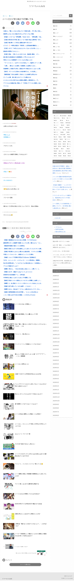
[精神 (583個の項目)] (55, 144)
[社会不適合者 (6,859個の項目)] (63, 116)
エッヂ (63, 33)
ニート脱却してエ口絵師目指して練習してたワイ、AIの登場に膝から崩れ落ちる (62, 206)
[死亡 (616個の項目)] (60, 142)
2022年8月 (56, 408)
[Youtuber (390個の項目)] (68, 151)
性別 (63, 81)
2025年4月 (56, 320)
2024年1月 (56, 375)
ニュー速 (63, 46)
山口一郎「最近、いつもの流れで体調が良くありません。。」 (62, 246)
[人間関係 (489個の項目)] (56, 149)
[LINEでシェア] (33, 23)
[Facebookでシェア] (17, 23)
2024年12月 (56, 334)
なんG (63, 40)
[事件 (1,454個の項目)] (69, 125)
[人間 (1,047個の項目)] (64, 130)
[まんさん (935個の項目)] (56, 135)
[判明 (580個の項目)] (64, 144)
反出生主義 (63, 67)
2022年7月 (56, 411)
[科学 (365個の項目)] (60, 153)
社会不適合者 (27, 228)
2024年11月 (56, 338)
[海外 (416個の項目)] (69, 149)
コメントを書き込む (25, 565)
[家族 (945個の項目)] (69, 132)
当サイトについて (68, 576)
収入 (17, 228)
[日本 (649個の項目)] (55, 142)
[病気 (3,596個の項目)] (56, 120)
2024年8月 (56, 349)
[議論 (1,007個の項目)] (63, 132)
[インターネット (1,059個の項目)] (57, 130)
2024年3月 (56, 367)
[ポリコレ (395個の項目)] (61, 151)
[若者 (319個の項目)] (69, 156)
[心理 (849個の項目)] (55, 137)
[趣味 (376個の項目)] (55, 153)
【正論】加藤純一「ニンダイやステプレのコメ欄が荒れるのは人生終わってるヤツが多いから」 (62, 187)
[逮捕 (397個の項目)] (55, 151)
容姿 (63, 78)
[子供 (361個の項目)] (65, 153)
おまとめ (57, 218)
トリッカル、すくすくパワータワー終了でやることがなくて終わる (62, 256)
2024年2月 (56, 371)
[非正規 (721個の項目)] (56, 139)
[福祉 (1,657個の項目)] (62, 123)
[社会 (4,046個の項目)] (64, 118)
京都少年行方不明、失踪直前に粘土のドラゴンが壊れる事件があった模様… (62, 263)
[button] (38, 23)
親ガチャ (63, 102)
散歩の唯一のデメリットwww (61, 241)
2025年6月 (56, 312)
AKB (63, 26)
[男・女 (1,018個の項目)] (56, 132)
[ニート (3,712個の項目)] (69, 118)
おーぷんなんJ (63, 36)
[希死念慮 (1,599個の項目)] (68, 123)
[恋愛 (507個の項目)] (64, 146)
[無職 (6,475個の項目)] (69, 116)
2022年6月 (56, 415)
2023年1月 (56, 389)
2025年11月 (56, 294)
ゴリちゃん (58, 227)
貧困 (63, 105)
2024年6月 (56, 356)
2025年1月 (56, 331)
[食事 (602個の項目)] (65, 142)
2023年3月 (56, 382)
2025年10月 (56, 298)
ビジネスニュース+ (63, 53)
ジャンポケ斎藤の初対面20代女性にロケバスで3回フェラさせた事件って (62, 179)
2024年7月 (56, 353)
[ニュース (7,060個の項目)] (56, 116)
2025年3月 (56, 323)
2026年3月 (56, 279)
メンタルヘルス (63, 57)
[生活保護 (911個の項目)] (63, 135)
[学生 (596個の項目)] (69, 142)
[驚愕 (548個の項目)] (55, 146)
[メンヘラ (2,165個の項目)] (56, 123)
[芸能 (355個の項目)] (69, 153)
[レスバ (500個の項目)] (69, 146)
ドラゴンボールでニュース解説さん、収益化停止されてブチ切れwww (62, 198)
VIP (63, 29)
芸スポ (63, 98)
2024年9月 (56, 345)
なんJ (4, 228)
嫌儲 (63, 71)
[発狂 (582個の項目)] (60, 144)
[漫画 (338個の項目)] (65, 156)
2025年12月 (56, 290)
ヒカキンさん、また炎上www (61, 251)
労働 (63, 64)
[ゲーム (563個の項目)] (69, 144)
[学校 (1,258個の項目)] (56, 127)
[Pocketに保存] (28, 23)
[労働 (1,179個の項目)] (62, 127)
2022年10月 (56, 400)
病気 (63, 91)
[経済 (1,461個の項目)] (63, 125)
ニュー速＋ (63, 50)
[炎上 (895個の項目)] (69, 135)
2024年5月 (56, 360)
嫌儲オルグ (63, 74)
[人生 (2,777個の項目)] (69, 120)
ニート (9, 228)
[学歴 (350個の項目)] (55, 156)
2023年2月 (56, 386)
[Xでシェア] (12, 23)
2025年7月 (56, 309)
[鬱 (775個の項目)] (65, 137)
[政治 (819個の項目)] (60, 137)
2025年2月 (56, 327)
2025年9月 (56, 301)
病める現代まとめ (60, 231)
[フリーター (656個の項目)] (68, 139)
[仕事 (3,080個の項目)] (62, 120)
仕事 (13, 228)
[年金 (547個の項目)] (60, 146)
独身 (63, 84)
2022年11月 (56, 397)
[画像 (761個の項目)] (69, 137)
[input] (62, 15)
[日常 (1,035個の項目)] (69, 130)
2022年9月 (56, 404)
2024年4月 (56, 364)
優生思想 (63, 60)
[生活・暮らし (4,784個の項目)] (57, 118)
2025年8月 (56, 305)
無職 (21, 228)
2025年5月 (56, 316)
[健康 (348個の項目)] (60, 156)
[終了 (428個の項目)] (63, 149)
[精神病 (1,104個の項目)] (68, 127)
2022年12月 (56, 393)
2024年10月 (56, 342)
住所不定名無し (59, 229)
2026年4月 (56, 275)
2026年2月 (56, 283)
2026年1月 (56, 286)
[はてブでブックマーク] (22, 23)
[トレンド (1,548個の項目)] (56, 125)
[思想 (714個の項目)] (61, 139)
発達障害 (63, 95)
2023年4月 (56, 378)
